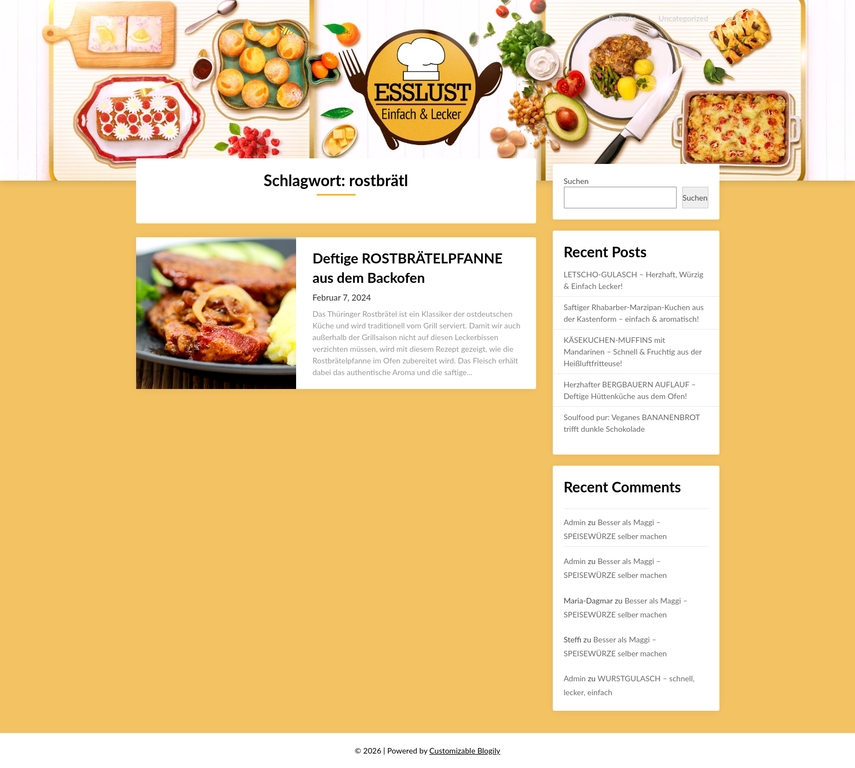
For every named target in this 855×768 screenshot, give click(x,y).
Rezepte (622, 18)
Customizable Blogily (465, 750)
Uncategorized (683, 18)
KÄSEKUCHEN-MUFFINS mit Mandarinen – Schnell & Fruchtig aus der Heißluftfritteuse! (633, 351)
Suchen (576, 181)
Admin (575, 522)
